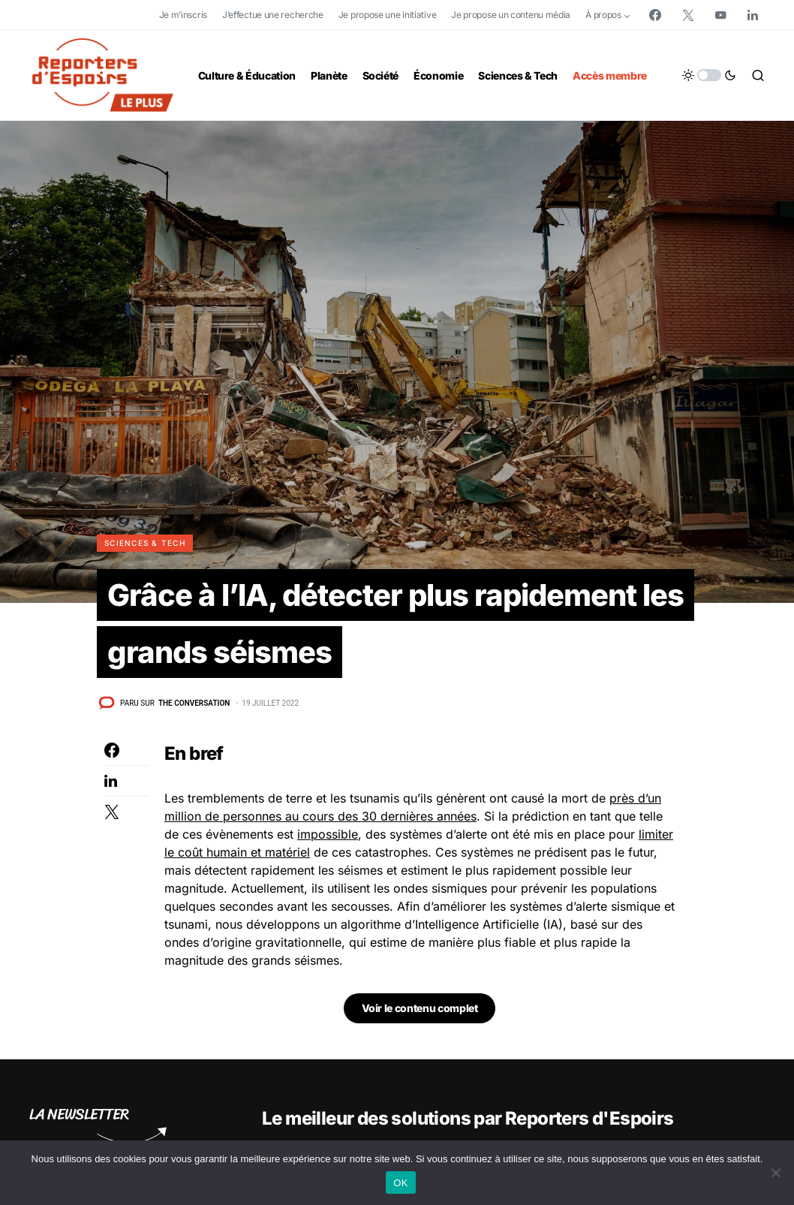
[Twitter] (688, 15)
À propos (603, 14)
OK (400, 1182)
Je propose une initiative (387, 14)
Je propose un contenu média (510, 14)
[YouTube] (720, 15)
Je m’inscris (183, 14)
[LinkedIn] (753, 15)
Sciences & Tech (144, 542)
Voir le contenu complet (420, 1008)
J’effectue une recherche (272, 14)
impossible (327, 834)
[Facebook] (655, 15)
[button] (709, 75)
